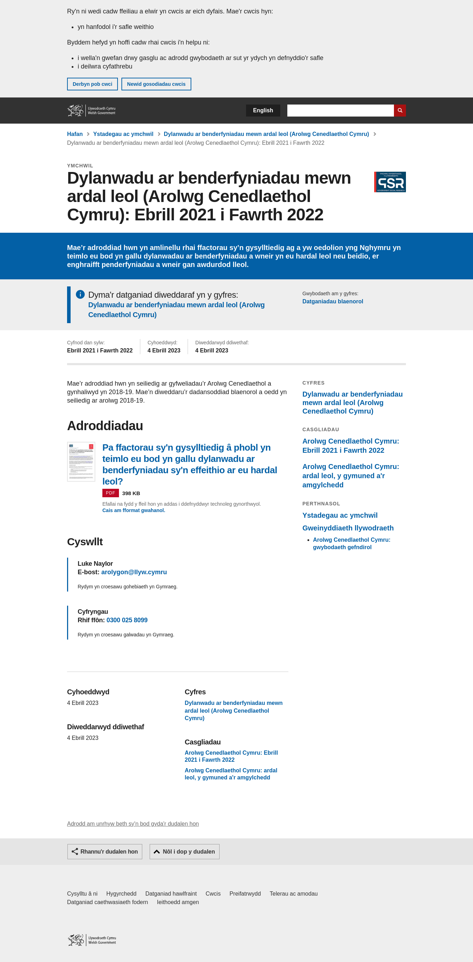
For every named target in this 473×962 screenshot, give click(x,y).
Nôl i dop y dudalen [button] (189, 852)
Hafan (75, 134)
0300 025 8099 (127, 620)
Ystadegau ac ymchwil (123, 134)
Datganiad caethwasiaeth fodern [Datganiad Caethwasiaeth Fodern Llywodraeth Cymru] (107, 902)
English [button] (263, 110)
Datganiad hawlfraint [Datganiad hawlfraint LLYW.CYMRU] (171, 894)
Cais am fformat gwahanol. (133, 510)
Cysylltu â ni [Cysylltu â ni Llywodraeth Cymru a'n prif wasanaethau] (82, 894)
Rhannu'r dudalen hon (109, 852)
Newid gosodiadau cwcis (156, 84)
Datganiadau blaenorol (333, 301)
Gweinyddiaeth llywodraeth (348, 528)
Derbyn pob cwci (92, 84)
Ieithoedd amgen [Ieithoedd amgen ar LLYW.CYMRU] (178, 902)
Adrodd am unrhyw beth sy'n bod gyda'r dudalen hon (133, 824)
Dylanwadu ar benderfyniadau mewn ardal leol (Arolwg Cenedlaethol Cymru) (266, 134)
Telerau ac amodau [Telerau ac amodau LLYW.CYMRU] (294, 894)
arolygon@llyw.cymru (134, 572)
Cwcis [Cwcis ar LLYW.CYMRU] (213, 894)
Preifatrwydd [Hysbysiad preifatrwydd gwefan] (245, 894)
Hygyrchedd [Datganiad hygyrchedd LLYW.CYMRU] (121, 894)
